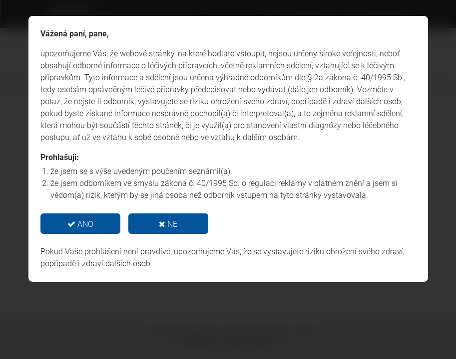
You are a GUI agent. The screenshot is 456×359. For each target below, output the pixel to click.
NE (168, 224)
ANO (80, 224)
